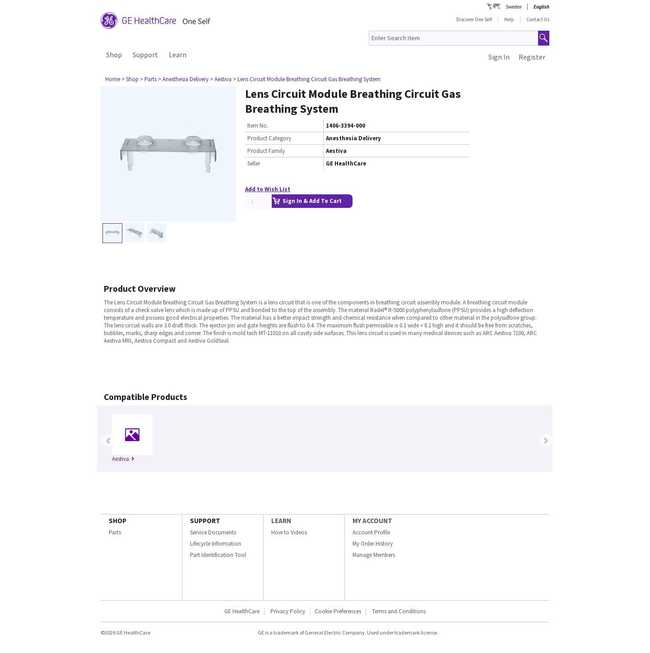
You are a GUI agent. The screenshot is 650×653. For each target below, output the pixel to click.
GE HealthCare (242, 611)
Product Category (269, 138)
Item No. (257, 125)
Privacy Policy (287, 611)
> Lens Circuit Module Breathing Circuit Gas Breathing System (307, 79)
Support (145, 54)
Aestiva (123, 459)
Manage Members (374, 555)
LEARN (281, 520)
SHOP (117, 520)
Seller (253, 163)
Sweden (514, 7)
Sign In (499, 56)
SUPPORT (205, 520)
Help (509, 19)
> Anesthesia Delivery (183, 79)
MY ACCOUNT (372, 520)
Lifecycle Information (215, 543)
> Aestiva (221, 79)
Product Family (266, 151)
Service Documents (213, 532)
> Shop (130, 79)
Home (112, 79)
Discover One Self (474, 19)
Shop (114, 54)
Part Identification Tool (218, 555)
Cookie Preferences (338, 611)
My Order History (373, 543)
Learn (177, 54)
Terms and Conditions (399, 611)
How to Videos (289, 532)
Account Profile (371, 532)
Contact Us (537, 19)
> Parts (148, 79)
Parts (115, 532)
